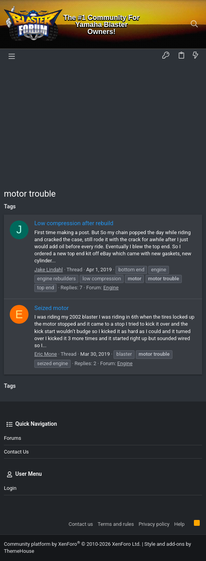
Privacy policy (154, 524)
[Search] (194, 24)
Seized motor (51, 308)
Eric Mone (45, 354)
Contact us (16, 452)
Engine (111, 287)
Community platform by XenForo (72, 544)
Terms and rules (116, 524)
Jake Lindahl (48, 269)
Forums (12, 438)
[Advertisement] (103, 121)
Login (10, 488)
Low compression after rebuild (74, 223)
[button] (12, 56)
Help (179, 524)
